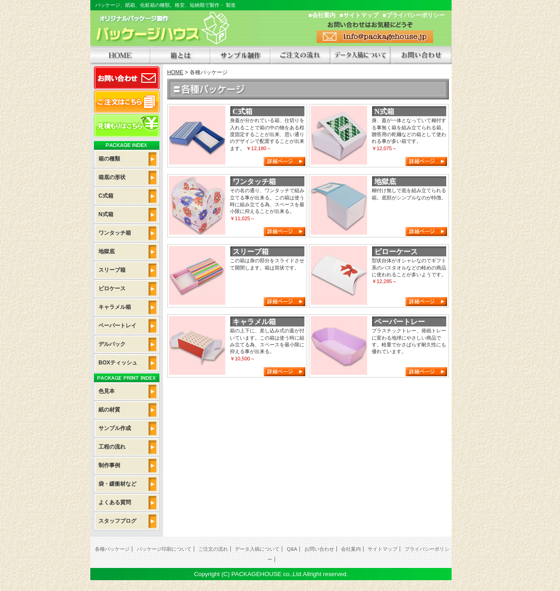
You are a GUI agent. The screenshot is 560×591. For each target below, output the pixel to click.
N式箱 (105, 214)
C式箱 (105, 196)
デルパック (112, 344)
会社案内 (351, 549)
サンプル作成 (114, 428)
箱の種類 (109, 159)
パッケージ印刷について (164, 549)
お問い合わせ (126, 77)
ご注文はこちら (126, 101)
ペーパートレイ (117, 325)
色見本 (106, 391)
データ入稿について (361, 55)
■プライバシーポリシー (414, 15)
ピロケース (112, 288)
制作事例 (109, 465)
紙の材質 (109, 410)
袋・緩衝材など (117, 484)
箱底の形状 (112, 177)
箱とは (180, 55)
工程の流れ (112, 447)
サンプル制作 (240, 55)
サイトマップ (382, 549)
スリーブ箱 (112, 270)
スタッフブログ (117, 521)
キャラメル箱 (114, 307)
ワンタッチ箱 (114, 233)
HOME (120, 55)
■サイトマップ (359, 15)
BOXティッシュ (117, 362)
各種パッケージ (112, 549)
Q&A (292, 549)
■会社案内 (322, 15)
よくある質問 (114, 502)
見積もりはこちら (126, 125)
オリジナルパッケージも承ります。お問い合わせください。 (421, 55)
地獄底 (106, 251)
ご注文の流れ (301, 55)
